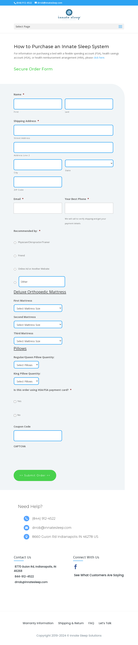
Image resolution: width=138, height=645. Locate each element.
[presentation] (41, 457)
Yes (19, 401)
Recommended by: (27, 231)
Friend (21, 255)
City (16, 172)
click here (99, 57)
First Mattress (23, 300)
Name (19, 94)
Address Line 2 (22, 155)
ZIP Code (19, 189)
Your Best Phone (77, 199)
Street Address (22, 138)
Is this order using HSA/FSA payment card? (43, 390)
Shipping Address (26, 121)
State (68, 170)
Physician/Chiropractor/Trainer (34, 242)
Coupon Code (22, 426)
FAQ (91, 623)
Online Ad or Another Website (33, 268)
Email (19, 199)
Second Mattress (25, 317)
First (16, 111)
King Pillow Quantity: (27, 373)
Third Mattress (23, 333)
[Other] (42, 281)
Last (67, 111)
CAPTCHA (20, 446)
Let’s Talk (105, 623)
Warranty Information (38, 623)
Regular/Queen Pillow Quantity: (34, 357)
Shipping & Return (71, 623)
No (18, 415)
